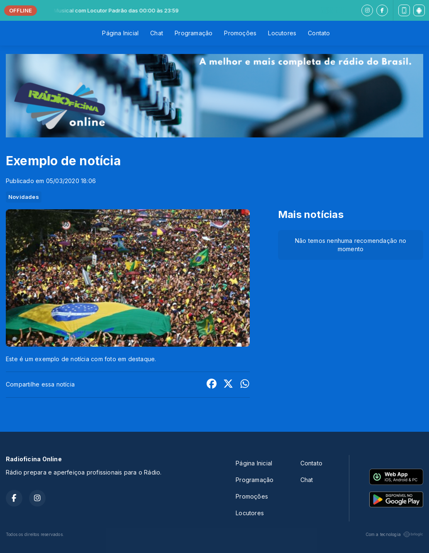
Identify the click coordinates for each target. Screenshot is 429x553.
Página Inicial (120, 33)
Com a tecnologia (394, 534)
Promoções (240, 33)
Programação (193, 33)
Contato (319, 33)
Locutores (282, 33)
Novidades (23, 196)
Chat (156, 33)
